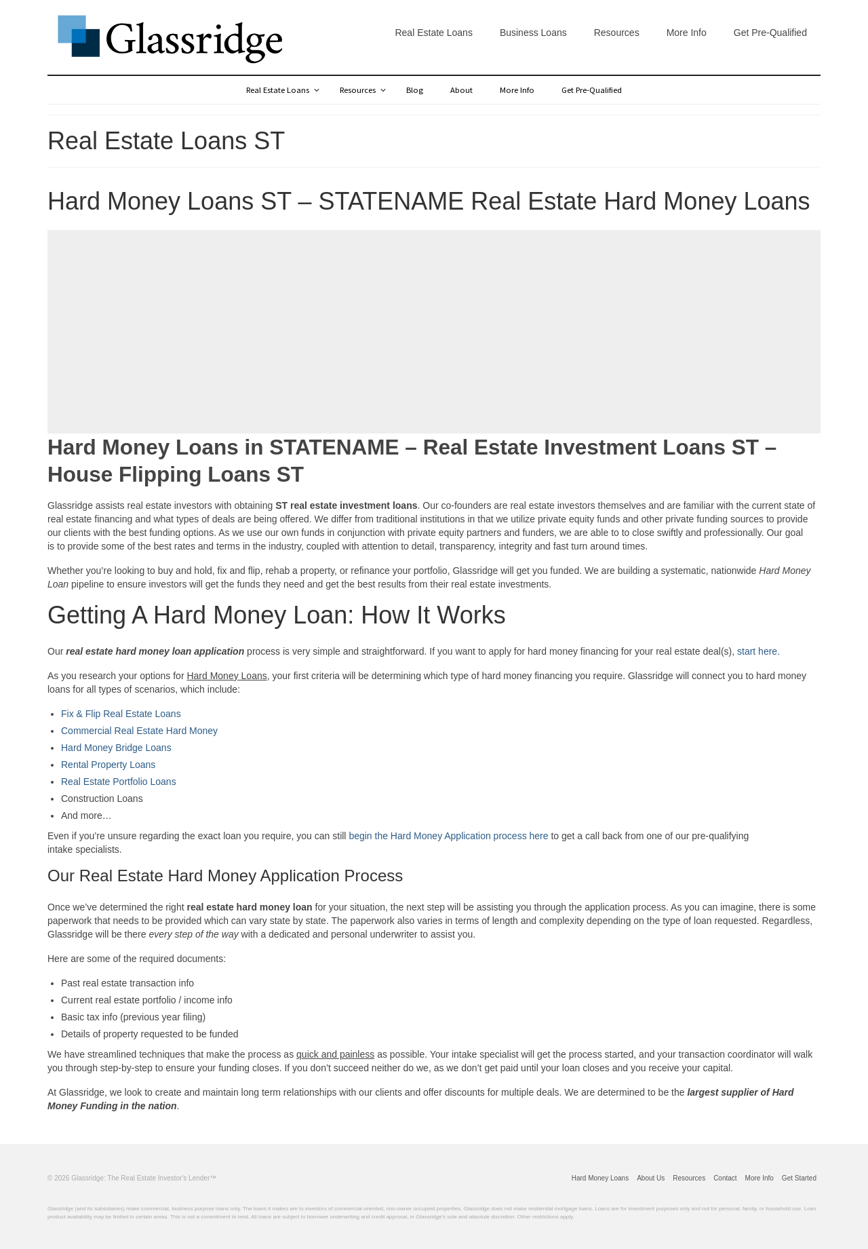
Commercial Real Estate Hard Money (139, 730)
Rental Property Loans (108, 764)
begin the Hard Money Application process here (448, 835)
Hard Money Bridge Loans (116, 747)
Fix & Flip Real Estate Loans (121, 713)
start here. (758, 651)
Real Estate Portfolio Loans (118, 781)
